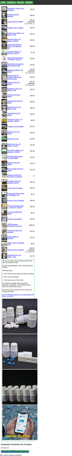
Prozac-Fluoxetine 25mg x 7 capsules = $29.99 (15, 206)
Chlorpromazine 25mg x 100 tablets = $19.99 (15, 58)
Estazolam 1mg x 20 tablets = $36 (14, 108)
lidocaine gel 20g (13, 139)
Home (3, 2)
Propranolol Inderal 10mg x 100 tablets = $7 (15, 194)
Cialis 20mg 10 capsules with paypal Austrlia (15, 64)
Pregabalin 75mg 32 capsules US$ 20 (14, 182)
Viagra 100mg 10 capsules (13, 237)
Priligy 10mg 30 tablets (14, 188)
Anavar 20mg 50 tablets (15, 21)
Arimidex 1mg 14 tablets (15, 28)
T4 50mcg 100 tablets (14, 219)
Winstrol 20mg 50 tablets (15, 250)
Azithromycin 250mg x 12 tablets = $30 (15, 34)
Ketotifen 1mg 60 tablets (15, 126)
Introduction (11, 2)
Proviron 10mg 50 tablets (15, 200)
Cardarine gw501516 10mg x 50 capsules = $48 (14, 46)
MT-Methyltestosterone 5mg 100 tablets (15, 157)
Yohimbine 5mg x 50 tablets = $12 (14, 256)
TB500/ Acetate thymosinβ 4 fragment (14, 225)
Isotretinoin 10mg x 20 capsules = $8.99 (14, 120)
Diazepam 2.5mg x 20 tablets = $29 (14, 89)
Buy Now (20, 2)
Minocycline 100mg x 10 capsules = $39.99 (15, 151)
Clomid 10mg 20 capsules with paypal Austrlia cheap (14, 77)
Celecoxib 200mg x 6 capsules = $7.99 (14, 52)
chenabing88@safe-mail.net (15, 451)
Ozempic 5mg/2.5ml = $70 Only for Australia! (14, 175)
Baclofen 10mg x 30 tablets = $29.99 (14, 40)
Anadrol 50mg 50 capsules (13, 15)
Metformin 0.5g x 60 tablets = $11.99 (14, 145)
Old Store (29, 2)
